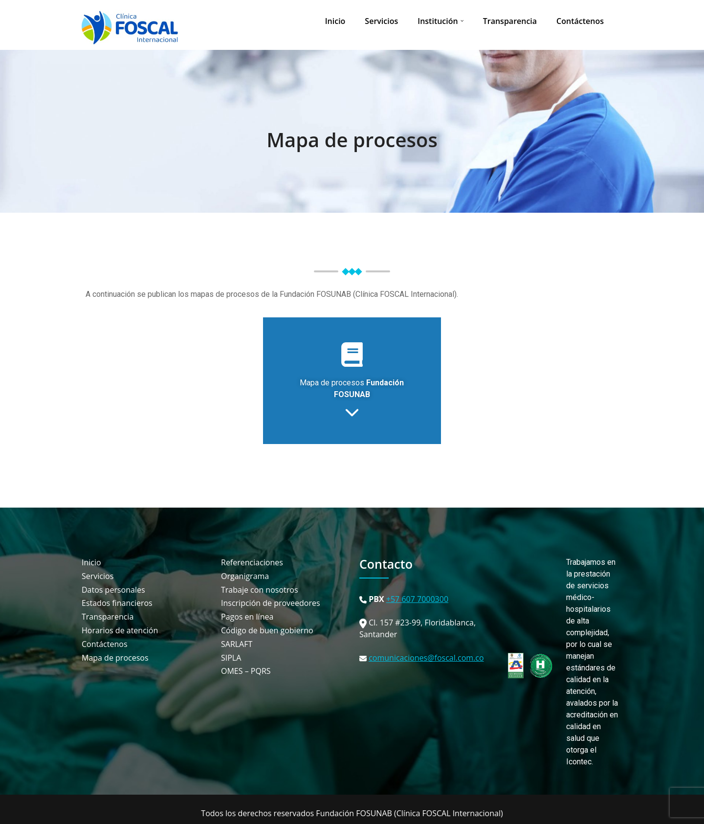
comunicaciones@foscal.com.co (426, 657)
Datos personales (113, 590)
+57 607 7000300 (417, 599)
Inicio (335, 21)
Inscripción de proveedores (270, 603)
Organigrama (245, 576)
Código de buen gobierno (267, 630)
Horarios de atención (120, 630)
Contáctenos (580, 21)
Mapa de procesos (352, 139)
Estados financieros (117, 603)
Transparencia (510, 21)
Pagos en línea (247, 617)
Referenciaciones (252, 562)
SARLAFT (236, 644)
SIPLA (231, 658)
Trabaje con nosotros (259, 590)
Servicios (381, 21)
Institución (438, 21)
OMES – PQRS (246, 671)
